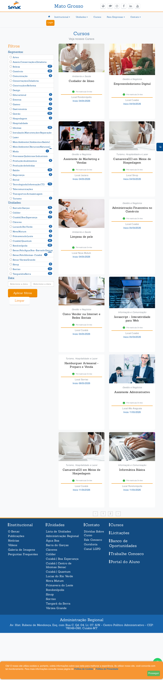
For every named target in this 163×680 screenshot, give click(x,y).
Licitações (119, 532)
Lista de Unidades (58, 531)
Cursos (97, 17)
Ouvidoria (91, 544)
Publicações (16, 536)
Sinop (50, 594)
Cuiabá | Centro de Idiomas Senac (59, 565)
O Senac (14, 531)
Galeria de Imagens (21, 549)
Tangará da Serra (58, 603)
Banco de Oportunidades (123, 543)
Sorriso (51, 599)
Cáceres (51, 549)
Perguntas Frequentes (23, 554)
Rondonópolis (55, 590)
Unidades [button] (82, 17)
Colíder (51, 554)
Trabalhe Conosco (127, 553)
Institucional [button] (62, 17)
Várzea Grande (56, 608)
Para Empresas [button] (116, 17)
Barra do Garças (57, 545)
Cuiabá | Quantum (58, 571)
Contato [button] (135, 17)
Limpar (19, 300)
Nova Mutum (55, 581)
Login (50, 23)
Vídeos (12, 545)
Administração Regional (62, 536)
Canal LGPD (92, 549)
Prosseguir (153, 673)
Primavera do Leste (59, 585)
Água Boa (52, 540)
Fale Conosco (93, 540)
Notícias (13, 540)
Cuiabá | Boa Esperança (62, 559)
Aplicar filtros (22, 293)
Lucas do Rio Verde (59, 576)
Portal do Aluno (125, 561)
